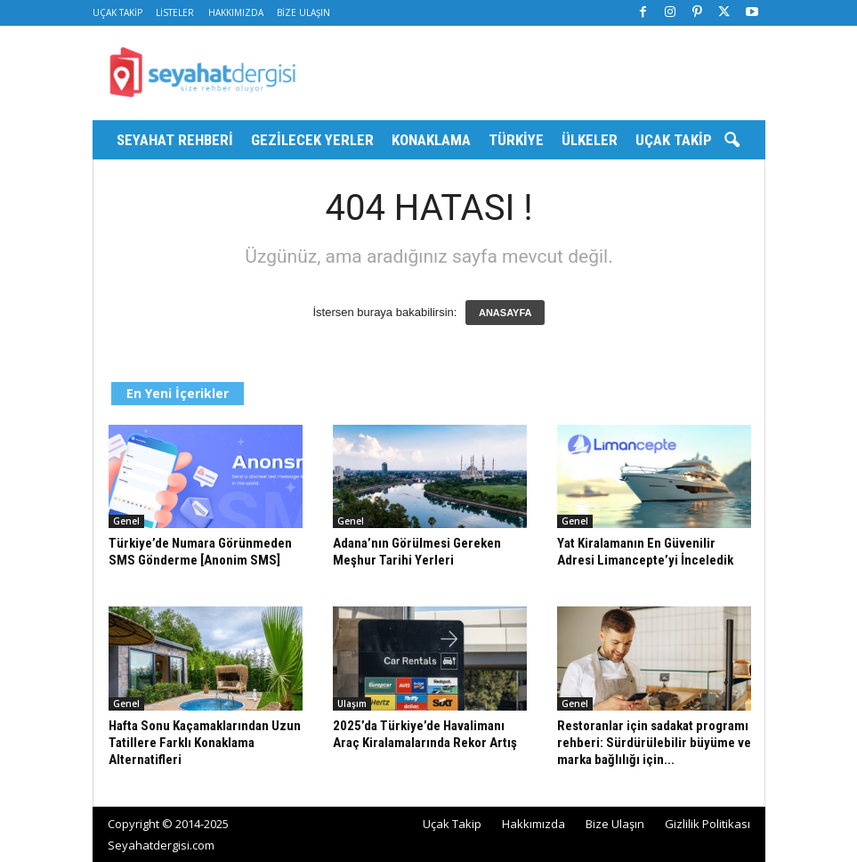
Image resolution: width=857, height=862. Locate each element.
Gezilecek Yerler (312, 140)
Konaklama (431, 140)
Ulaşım (352, 703)
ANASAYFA (505, 312)
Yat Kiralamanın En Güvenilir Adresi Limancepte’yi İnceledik (645, 551)
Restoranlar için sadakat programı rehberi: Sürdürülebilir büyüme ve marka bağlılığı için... (654, 743)
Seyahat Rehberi (175, 140)
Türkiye (516, 140)
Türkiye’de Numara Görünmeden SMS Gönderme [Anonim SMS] (200, 551)
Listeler (175, 12)
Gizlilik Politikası (707, 824)
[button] (731, 140)
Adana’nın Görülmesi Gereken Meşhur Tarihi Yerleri (417, 551)
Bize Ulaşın (303, 12)
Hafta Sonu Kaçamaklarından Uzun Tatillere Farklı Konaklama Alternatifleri (205, 743)
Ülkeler (590, 140)
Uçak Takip (117, 12)
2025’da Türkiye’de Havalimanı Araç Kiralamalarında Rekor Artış (425, 734)
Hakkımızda (235, 12)
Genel (126, 521)
